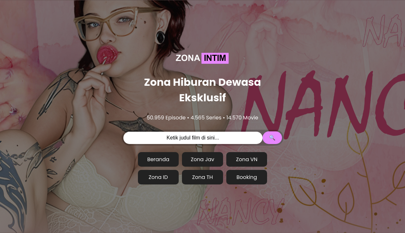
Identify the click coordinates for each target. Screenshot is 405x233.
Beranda (158, 159)
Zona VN (246, 159)
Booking (246, 177)
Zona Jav (202, 159)
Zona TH (202, 177)
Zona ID (158, 177)
